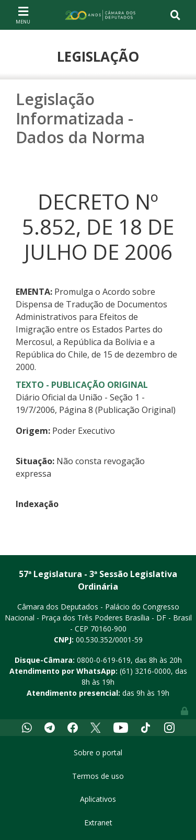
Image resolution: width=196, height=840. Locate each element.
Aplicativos (98, 799)
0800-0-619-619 (104, 660)
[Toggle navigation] (23, 14)
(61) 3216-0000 (145, 671)
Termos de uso (98, 776)
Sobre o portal (98, 752)
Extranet (98, 822)
